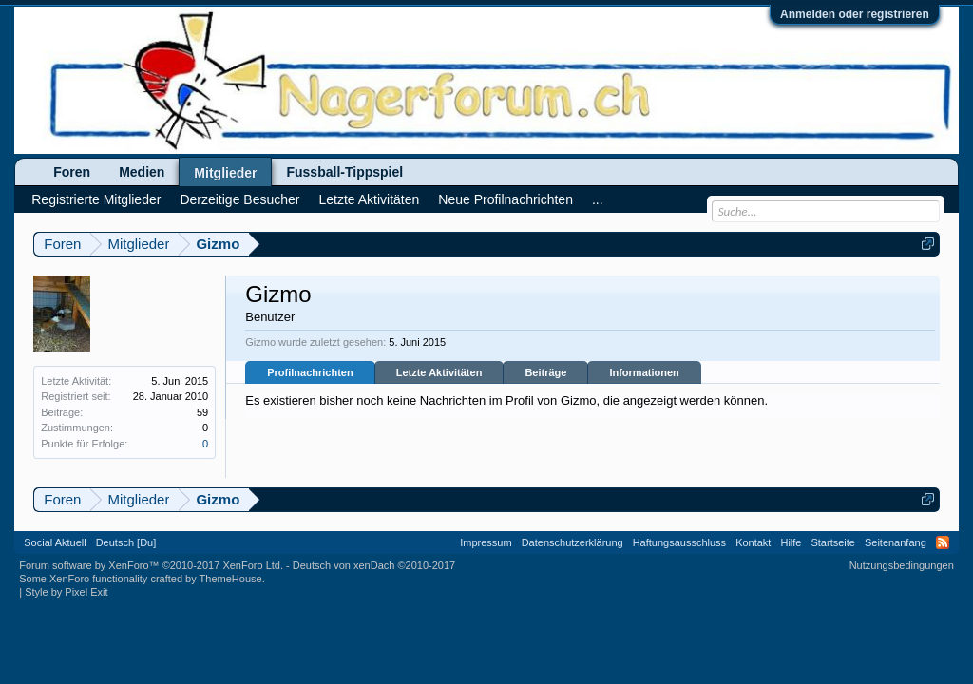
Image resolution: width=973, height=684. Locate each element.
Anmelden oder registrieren (854, 14)
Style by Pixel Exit (66, 592)
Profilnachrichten (310, 372)
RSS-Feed (942, 542)
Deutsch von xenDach (374, 565)
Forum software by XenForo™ (151, 565)
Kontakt (753, 542)
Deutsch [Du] (126, 542)
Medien (141, 172)
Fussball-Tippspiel (344, 172)
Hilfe (790, 542)
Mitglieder (225, 172)
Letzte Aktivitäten (439, 372)
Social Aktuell (55, 542)
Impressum (485, 542)
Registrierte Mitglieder (96, 199)
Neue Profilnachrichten (505, 199)
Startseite (832, 542)
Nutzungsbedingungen (901, 565)
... (597, 199)
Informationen (643, 372)
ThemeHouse (231, 578)
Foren (71, 172)
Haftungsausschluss (679, 542)
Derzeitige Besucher (239, 199)
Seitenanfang (895, 542)
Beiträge (545, 372)
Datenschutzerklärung (572, 542)
